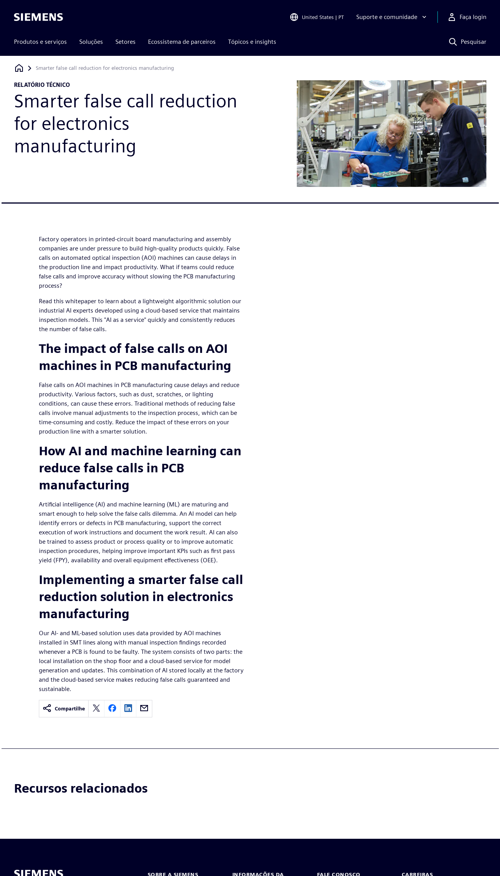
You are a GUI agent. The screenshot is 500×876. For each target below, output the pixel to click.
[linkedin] (128, 708)
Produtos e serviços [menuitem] (40, 41)
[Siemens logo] (38, 17)
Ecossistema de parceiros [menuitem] (182, 41)
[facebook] (112, 708)
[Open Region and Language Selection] (316, 17)
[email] (144, 708)
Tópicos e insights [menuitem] (252, 41)
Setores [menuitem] (125, 41)
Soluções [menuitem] (91, 41)
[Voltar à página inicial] (19, 68)
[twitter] (96, 708)
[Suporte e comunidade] (392, 17)
